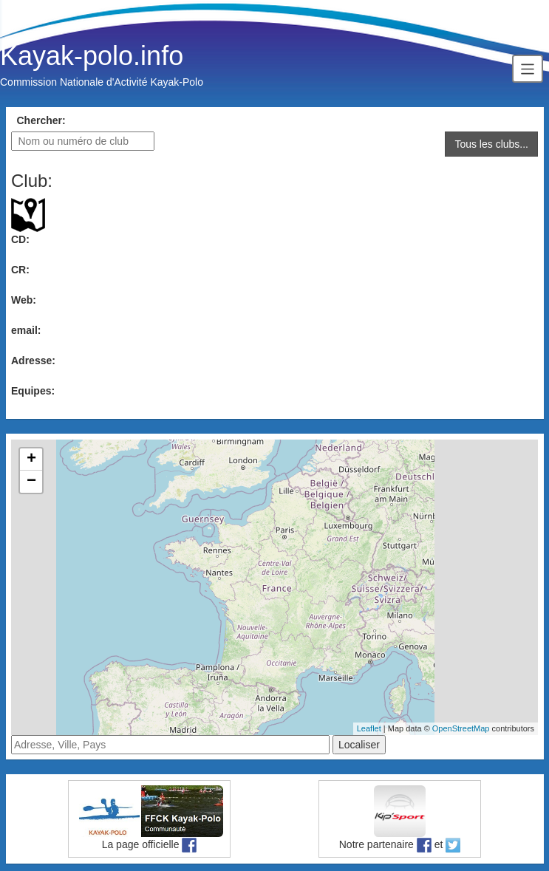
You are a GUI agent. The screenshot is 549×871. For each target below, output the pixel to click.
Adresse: (33, 360)
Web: (23, 300)
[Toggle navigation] (527, 68)
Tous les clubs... (491, 144)
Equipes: (33, 391)
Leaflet (369, 728)
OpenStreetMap (461, 728)
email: (26, 330)
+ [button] (31, 459)
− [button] (31, 482)
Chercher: (41, 120)
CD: (20, 239)
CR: (20, 270)
